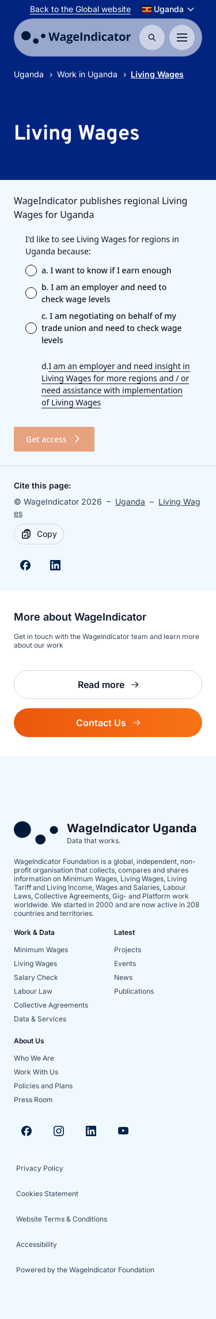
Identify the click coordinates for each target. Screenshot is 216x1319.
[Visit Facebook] (26, 1131)
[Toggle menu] (182, 37)
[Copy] (39, 534)
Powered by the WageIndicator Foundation (85, 1269)
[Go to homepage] (76, 37)
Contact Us (139, 726)
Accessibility (36, 1244)
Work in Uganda (87, 74)
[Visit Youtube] (123, 1131)
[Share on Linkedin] (55, 565)
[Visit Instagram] (58, 1131)
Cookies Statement (47, 1193)
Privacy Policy (39, 1168)
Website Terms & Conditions (61, 1219)
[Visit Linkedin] (91, 1131)
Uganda (29, 74)
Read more (140, 688)
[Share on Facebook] (25, 565)
